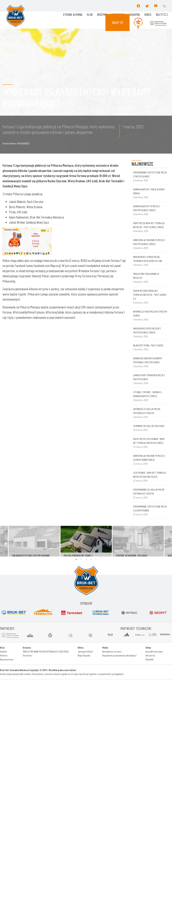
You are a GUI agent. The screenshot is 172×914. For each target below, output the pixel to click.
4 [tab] (91, 559)
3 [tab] (86, 559)
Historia (3, 655)
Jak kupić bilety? (85, 651)
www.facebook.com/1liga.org (43, 265)
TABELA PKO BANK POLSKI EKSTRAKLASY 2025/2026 (46, 651)
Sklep (117, 22)
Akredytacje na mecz (112, 651)
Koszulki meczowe (154, 651)
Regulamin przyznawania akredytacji (119, 655)
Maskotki (150, 659)
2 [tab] (81, 559)
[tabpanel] (86, 541)
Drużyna (102, 14)
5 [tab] (96, 559)
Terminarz (27, 655)
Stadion (3, 651)
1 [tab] (76, 559)
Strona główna (72, 14)
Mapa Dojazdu (84, 655)
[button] (164, 6)
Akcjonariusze (6, 659)
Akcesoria (150, 655)
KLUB (90, 14)
